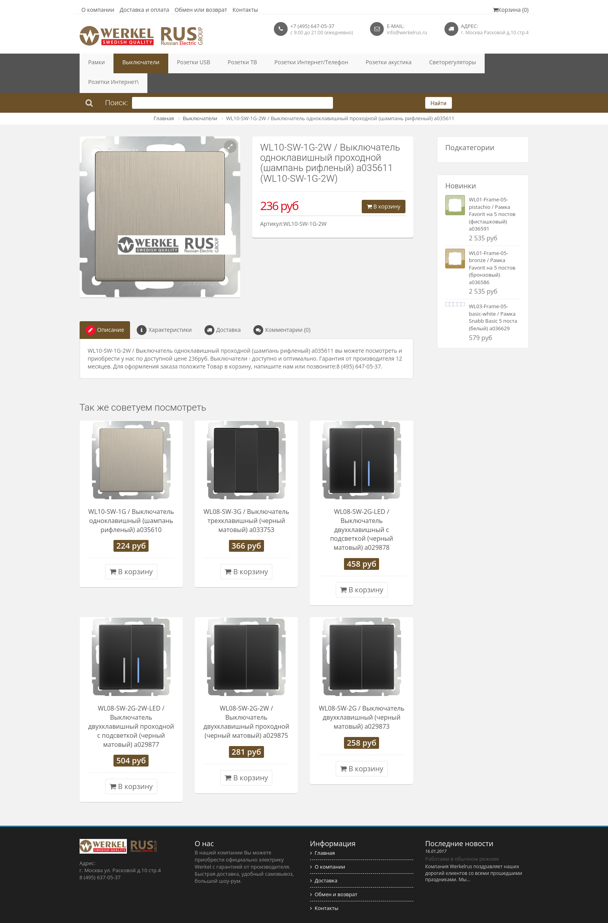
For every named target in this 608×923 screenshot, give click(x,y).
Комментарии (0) (282, 310)
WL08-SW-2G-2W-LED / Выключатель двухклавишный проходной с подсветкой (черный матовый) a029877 (131, 706)
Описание (105, 310)
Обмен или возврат (201, 9)
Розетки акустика (343, 63)
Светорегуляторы (398, 63)
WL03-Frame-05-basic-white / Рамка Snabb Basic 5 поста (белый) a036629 (493, 297)
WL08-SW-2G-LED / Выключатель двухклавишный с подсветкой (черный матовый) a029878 (361, 510)
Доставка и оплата (144, 9)
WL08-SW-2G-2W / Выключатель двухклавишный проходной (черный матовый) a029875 (246, 702)
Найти (439, 83)
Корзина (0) (511, 9)
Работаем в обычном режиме (462, 839)
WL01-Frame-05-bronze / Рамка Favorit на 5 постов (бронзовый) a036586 (492, 248)
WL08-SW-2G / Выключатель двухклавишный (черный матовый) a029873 (361, 697)
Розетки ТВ (215, 63)
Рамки (93, 63)
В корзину (383, 186)
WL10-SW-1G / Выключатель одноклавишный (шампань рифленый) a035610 (131, 501)
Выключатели (130, 63)
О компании (98, 9)
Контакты (245, 9)
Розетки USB (174, 63)
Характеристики (164, 310)
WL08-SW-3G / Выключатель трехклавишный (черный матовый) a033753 (246, 501)
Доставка (223, 310)
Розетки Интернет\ (455, 63)
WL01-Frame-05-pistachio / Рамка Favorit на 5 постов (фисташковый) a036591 (492, 194)
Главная (164, 98)
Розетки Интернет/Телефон (275, 63)
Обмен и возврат (333, 874)
